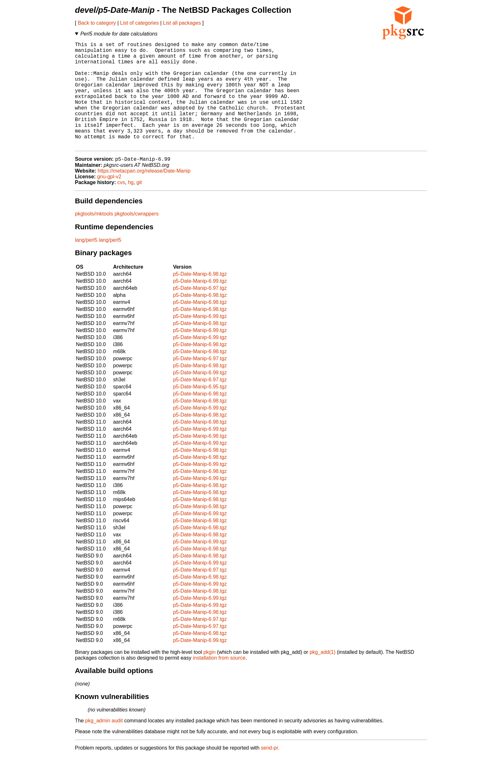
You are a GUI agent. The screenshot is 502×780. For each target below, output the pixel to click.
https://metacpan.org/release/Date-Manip (144, 195)
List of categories (139, 23)
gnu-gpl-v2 (109, 200)
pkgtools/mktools (94, 237)
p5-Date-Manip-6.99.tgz (200, 305)
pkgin (209, 676)
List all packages (182, 23)
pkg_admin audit (104, 744)
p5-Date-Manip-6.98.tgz (200, 298)
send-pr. (270, 772)
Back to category (97, 23)
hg (131, 206)
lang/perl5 (86, 264)
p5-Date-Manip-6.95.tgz (200, 410)
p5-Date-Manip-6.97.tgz (200, 312)
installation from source (219, 682)
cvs (121, 206)
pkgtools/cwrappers (137, 237)
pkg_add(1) (323, 676)
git (139, 206)
